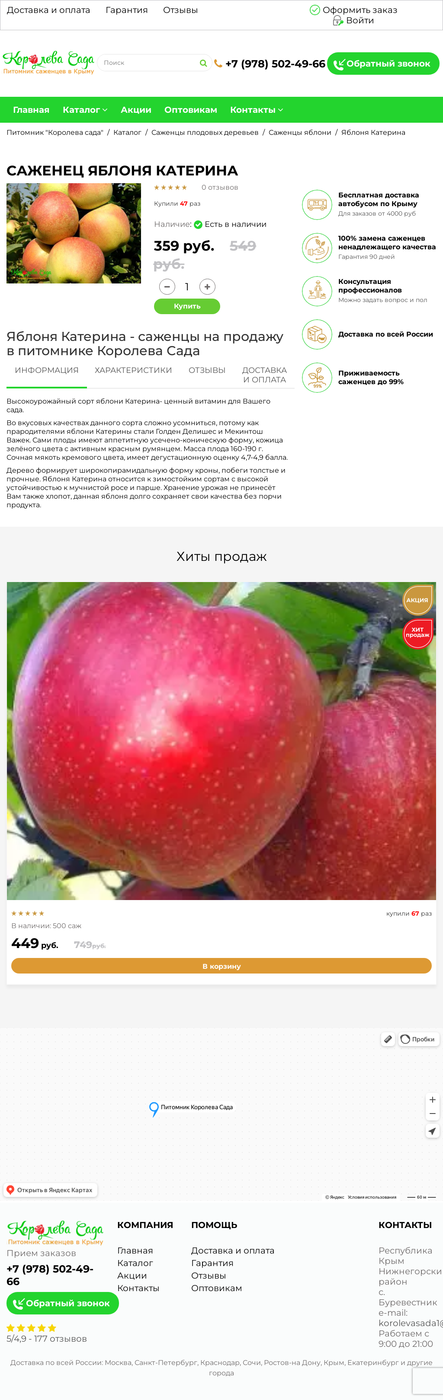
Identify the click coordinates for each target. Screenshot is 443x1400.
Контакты (253, 110)
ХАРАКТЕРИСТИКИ (133, 370)
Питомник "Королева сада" (54, 132)
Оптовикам (190, 110)
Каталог (81, 110)
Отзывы (180, 10)
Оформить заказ (360, 10)
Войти (360, 20)
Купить (187, 306)
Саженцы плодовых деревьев (205, 132)
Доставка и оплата (48, 10)
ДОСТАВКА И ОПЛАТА (264, 375)
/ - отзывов (46, 1338)
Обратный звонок (388, 63)
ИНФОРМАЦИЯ (47, 370)
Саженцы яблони (300, 132)
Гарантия (127, 10)
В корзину (221, 966)
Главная (31, 110)
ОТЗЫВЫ (207, 370)
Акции (136, 110)
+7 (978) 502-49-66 (269, 63)
